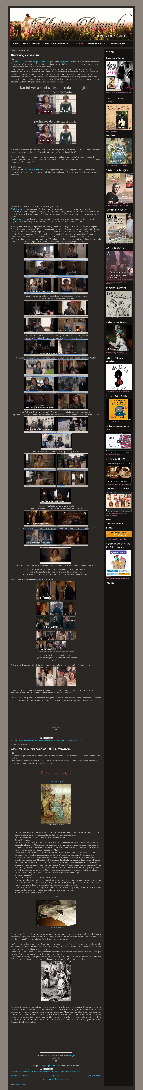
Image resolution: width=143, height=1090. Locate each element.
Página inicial (56, 1075)
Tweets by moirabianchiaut (115, 523)
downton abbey (43, 740)
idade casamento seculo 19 (54, 740)
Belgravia (64, 62)
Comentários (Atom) (21, 1084)
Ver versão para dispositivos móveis (56, 1079)
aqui (44, 1066)
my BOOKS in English (97, 44)
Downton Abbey (32, 170)
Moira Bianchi (21, 738)
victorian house (76, 1071)
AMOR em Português (31, 44)
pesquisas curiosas (41, 62)
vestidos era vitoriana (48, 1071)
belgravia (31, 740)
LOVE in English (118, 44)
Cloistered (27, 934)
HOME (15, 44)
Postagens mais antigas (92, 1075)
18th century (24, 1071)
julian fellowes (66, 740)
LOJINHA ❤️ (78, 44)
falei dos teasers (20, 62)
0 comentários (34, 738)
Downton (18, 209)
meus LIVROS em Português (56, 44)
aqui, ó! (71, 1056)
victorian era (68, 1071)
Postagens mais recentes (20, 1075)
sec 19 (71, 740)
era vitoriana (38, 1071)
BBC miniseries (25, 740)
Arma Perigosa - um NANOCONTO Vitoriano (41, 749)
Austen (30, 1071)
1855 (19, 740)
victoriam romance (59, 1071)
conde (36, 740)
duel (33, 1071)
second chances (78, 740)
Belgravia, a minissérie (25, 55)
